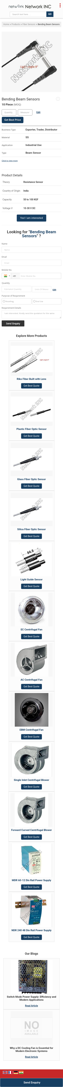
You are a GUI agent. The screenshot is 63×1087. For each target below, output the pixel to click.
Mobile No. (7, 270)
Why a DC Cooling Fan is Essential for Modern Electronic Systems (31, 1050)
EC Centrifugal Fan (31, 629)
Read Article (31, 1005)
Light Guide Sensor (31, 579)
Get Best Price (12, 119)
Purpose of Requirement (13, 296)
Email (4, 256)
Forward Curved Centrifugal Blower (31, 830)
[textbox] (25, 112)
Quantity (6, 283)
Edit (38, 112)
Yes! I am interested (31, 217)
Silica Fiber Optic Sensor (31, 529)
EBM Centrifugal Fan (32, 729)
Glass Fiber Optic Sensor (31, 479)
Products (15, 24)
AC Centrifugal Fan (31, 679)
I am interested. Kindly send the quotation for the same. (31, 314)
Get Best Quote (31, 385)
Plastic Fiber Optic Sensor (31, 429)
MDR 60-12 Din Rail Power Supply (31, 880)
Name (4, 243)
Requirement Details (11, 308)
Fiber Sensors (28, 24)
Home (6, 24)
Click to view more (10, 161)
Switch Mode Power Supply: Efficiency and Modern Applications (31, 998)
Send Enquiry (32, 1082)
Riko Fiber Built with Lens (31, 379)
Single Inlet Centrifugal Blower (31, 780)
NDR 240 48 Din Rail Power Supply (32, 930)
